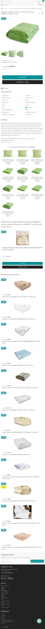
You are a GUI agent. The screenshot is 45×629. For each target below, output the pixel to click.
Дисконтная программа (6, 619)
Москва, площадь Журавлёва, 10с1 (10, 569)
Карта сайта (3, 623)
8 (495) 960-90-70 (8, 573)
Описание (4, 120)
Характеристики (6, 92)
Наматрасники (4, 590)
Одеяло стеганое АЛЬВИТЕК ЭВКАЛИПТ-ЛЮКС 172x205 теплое (18, 410)
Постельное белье (5, 585)
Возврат (2, 616)
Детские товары (4, 593)
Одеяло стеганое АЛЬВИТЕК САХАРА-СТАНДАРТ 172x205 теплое (19, 296)
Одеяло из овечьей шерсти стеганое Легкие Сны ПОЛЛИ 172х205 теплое (20, 387)
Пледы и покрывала (5, 591)
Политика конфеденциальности (8, 621)
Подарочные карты (5, 607)
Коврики (3, 596)
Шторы (2, 599)
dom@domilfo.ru (6, 575)
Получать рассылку (37, 561)
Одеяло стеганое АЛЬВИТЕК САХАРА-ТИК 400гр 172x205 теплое (18, 500)
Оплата (2, 613)
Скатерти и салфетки (5, 601)
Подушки (3, 587)
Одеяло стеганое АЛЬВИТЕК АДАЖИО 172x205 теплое (16, 454)
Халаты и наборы (5, 598)
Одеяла (2, 588)
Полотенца (3, 594)
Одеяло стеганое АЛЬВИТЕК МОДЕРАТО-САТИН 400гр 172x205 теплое (20, 432)
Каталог (4, 5)
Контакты (3, 618)
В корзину (22, 77)
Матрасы (3, 602)
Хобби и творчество (5, 604)
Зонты (2, 605)
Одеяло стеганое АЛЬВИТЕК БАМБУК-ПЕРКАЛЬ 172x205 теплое (18, 319)
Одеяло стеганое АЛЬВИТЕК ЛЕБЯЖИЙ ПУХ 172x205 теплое (17, 365)
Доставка (3, 615)
